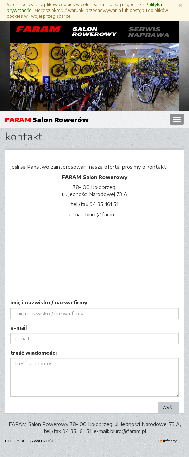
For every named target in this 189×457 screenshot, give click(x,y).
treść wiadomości (33, 353)
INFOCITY (170, 441)
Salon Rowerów (47, 119)
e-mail (18, 328)
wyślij (168, 407)
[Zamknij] (180, 5)
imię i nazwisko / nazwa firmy (48, 302)
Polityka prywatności (30, 440)
